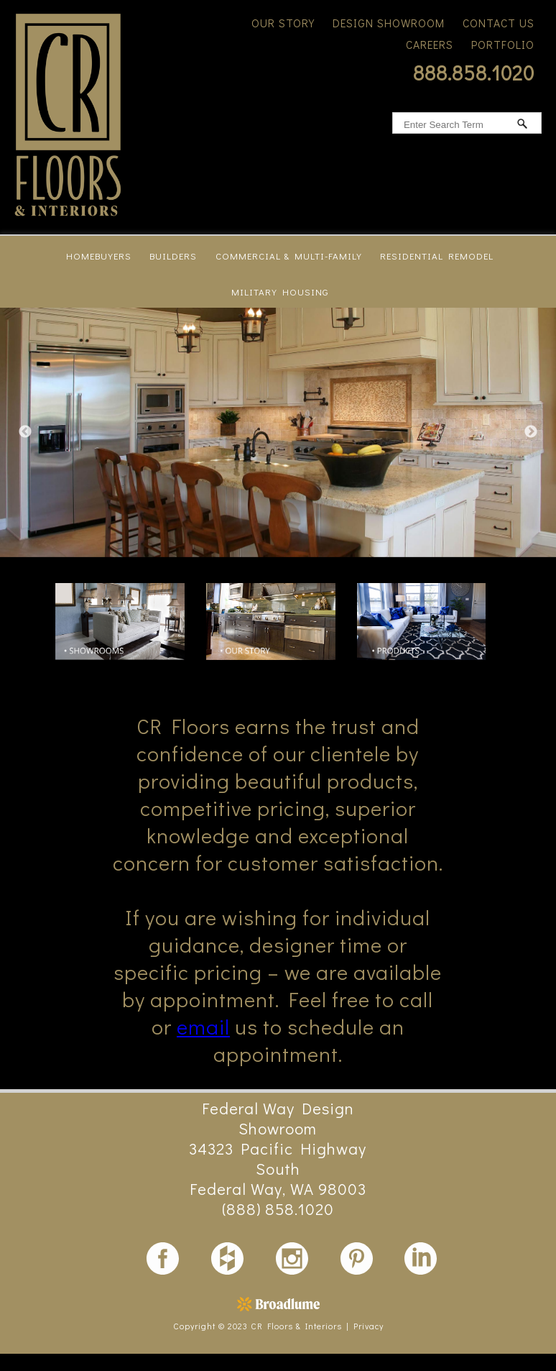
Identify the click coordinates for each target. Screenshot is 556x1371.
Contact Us (498, 23)
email (203, 1026)
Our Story (283, 23)
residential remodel (437, 255)
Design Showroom (389, 23)
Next (531, 432)
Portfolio (502, 44)
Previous (25, 432)
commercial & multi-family (289, 255)
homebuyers (98, 255)
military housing (279, 291)
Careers (429, 44)
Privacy (368, 1325)
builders (173, 255)
